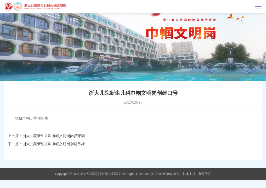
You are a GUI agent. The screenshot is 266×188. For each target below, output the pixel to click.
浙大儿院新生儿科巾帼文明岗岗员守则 (53, 136)
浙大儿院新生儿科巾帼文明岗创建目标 (53, 144)
